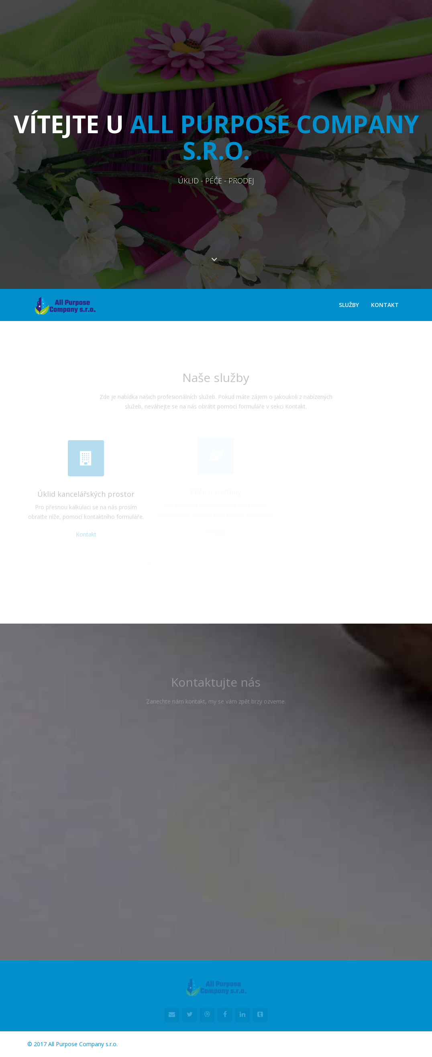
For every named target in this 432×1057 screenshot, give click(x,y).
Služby (349, 305)
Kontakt (385, 305)
